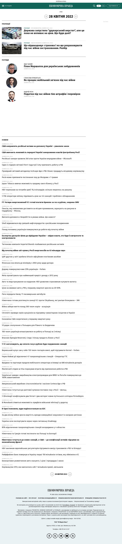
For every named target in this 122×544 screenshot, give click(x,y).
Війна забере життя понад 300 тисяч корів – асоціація (26, 306)
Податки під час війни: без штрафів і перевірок (52, 94)
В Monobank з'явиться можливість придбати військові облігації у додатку (35, 402)
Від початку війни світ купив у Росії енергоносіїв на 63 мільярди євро (33, 250)
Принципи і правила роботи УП (95, 498)
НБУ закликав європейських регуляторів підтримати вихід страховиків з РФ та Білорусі (41, 448)
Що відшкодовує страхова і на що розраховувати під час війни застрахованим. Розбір (53, 47)
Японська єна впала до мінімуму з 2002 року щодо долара (27, 263)
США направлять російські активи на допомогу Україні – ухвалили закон (35, 146)
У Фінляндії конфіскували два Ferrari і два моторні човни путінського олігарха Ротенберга (42, 396)
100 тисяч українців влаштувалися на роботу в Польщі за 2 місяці (31, 331)
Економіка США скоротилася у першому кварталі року (26, 319)
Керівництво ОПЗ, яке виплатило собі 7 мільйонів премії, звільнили (32, 467)
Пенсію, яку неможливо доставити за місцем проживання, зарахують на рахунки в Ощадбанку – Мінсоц (39, 209)
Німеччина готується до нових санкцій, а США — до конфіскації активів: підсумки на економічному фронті (40, 441)
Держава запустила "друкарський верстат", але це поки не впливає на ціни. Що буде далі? (54, 32)
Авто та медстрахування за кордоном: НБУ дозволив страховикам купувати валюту (39, 282)
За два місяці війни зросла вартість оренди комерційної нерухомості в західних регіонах (42, 415)
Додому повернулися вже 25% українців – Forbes (24, 269)
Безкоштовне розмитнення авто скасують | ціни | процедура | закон (33, 461)
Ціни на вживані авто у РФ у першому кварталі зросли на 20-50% (31, 288)
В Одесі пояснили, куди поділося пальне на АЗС (23, 409)
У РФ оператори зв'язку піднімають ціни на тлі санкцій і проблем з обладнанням (38, 196)
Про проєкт (33, 498)
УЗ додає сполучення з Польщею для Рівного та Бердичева (28, 325)
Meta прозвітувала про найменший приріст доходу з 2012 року (30, 275)
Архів (61, 12)
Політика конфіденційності (47, 498)
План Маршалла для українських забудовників (52, 66)
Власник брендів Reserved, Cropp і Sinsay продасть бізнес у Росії (31, 338)
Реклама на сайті (21, 498)
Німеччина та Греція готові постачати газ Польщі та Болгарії (29, 433)
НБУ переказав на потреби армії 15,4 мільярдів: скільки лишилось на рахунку (37, 190)
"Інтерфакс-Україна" (68, 505)
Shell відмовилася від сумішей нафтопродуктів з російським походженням (35, 223)
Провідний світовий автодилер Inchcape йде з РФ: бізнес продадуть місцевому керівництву (43, 171)
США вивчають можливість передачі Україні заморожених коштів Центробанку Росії (41, 152)
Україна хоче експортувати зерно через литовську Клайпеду (29, 421)
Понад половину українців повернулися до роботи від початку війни (33, 229)
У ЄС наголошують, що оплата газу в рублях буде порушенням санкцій (34, 344)
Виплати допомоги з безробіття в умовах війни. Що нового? (28, 217)
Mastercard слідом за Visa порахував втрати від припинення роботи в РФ (35, 369)
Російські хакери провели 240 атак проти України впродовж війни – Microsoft (37, 158)
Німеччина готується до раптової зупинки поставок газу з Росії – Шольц (34, 390)
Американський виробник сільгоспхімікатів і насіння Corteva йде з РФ (33, 384)
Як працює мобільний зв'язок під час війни (49, 80)
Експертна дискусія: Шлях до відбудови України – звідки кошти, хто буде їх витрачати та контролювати (42, 237)
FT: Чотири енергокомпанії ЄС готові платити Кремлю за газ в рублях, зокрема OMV (40, 202)
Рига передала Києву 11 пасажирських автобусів (23, 294)
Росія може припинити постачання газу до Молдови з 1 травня (30, 177)
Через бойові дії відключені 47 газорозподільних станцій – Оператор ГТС (34, 356)
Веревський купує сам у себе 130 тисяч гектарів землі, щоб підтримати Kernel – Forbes (40, 350)
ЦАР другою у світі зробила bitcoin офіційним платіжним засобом (31, 257)
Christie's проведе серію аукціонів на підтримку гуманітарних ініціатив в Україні (38, 313)
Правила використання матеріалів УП (71, 498)
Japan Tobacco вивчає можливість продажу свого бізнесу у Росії (30, 183)
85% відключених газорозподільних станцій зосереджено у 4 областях (33, 427)
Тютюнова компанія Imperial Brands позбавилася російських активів (33, 244)
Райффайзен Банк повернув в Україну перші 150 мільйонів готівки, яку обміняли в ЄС (40, 454)
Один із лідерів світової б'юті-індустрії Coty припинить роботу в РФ (32, 165)
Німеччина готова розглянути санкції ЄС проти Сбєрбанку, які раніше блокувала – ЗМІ (41, 300)
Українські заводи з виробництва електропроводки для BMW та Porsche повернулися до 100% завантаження (41, 376)
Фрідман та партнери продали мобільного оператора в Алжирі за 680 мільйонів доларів (42, 363)
